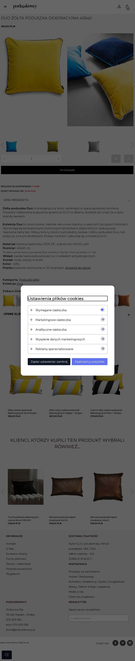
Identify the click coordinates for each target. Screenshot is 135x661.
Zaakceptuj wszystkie (89, 361)
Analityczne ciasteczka (51, 329)
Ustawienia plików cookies (56, 298)
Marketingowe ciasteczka (53, 319)
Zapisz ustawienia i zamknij (49, 361)
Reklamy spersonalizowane (54, 349)
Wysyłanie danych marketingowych (60, 339)
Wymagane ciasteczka (51, 310)
